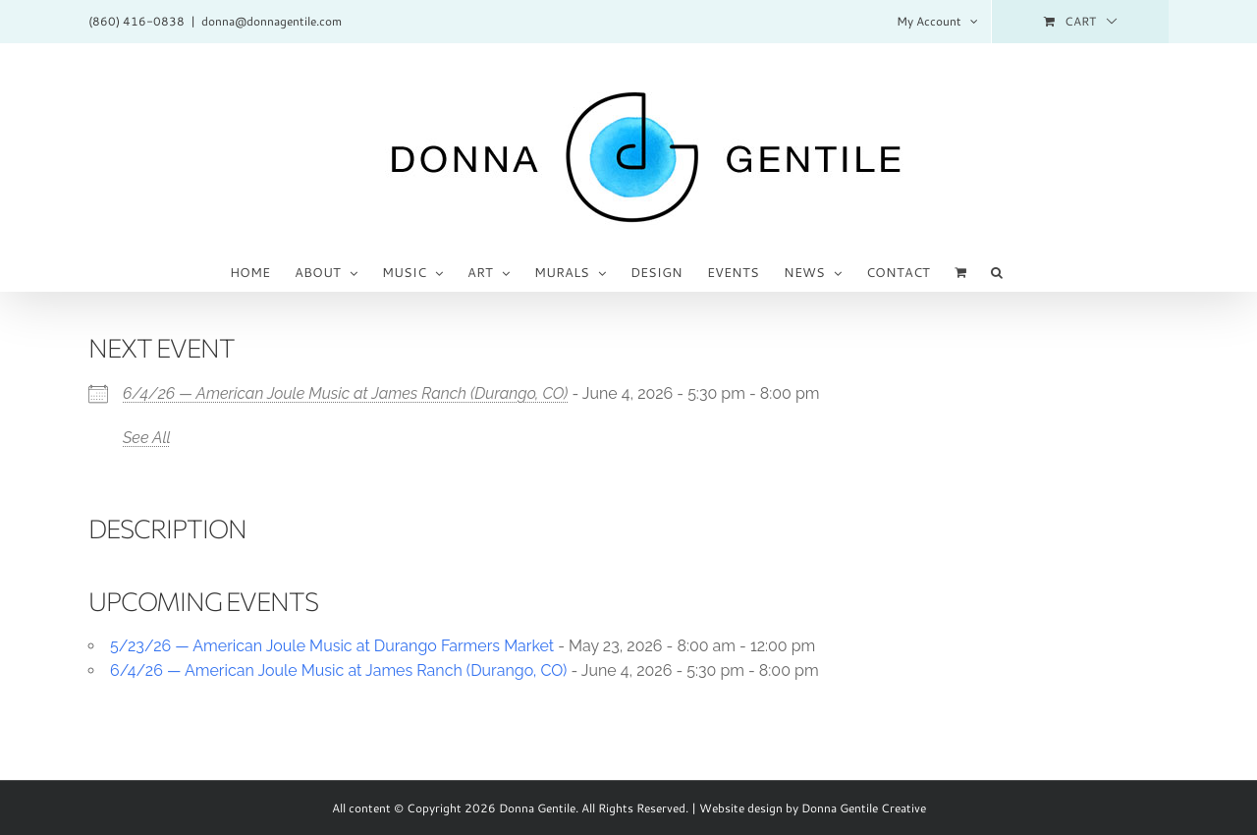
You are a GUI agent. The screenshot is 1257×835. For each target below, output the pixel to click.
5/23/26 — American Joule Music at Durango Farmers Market (332, 646)
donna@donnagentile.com (271, 21)
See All (147, 437)
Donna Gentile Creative (863, 808)
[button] (997, 271)
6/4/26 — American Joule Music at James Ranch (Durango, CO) (345, 393)
